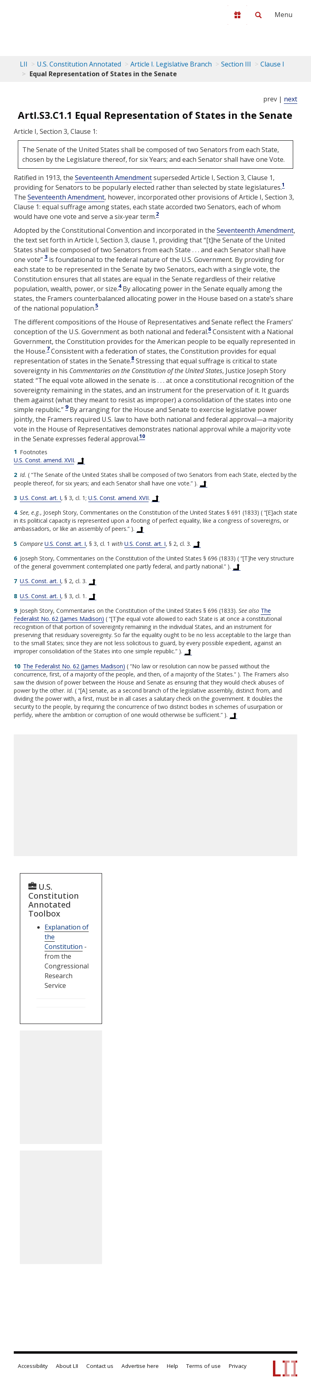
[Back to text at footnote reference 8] (92, 596)
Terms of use (203, 1366)
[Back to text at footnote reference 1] (81, 460)
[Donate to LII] (237, 15)
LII (24, 64)
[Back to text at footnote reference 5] (197, 544)
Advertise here (140, 1366)
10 (142, 436)
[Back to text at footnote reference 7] (92, 581)
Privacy (238, 1366)
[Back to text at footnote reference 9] (188, 651)
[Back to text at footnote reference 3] (155, 498)
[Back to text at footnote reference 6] (236, 566)
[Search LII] (258, 15)
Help (172, 1366)
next (290, 98)
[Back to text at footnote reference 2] (203, 483)
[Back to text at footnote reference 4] (140, 529)
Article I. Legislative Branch (171, 64)
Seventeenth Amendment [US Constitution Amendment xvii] (113, 177)
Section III (236, 64)
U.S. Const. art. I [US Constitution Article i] (40, 498)
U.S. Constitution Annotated (79, 64)
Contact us (99, 1366)
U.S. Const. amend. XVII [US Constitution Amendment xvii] (44, 460)
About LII (67, 1366)
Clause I (272, 64)
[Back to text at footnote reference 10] (233, 715)
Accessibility (33, 1366)
